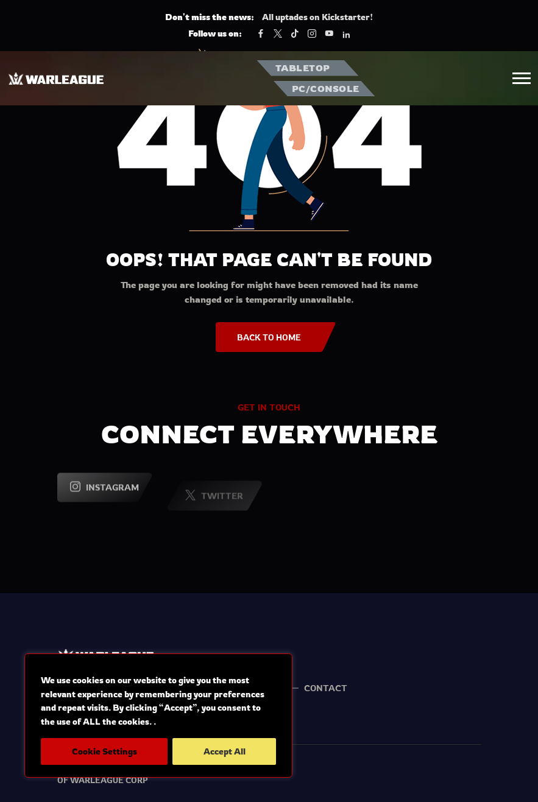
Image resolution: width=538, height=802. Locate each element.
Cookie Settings (104, 751)
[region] (158, 715)
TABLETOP (302, 68)
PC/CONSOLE (325, 88)
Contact (325, 688)
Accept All (225, 751)
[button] (521, 78)
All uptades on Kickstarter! (317, 17)
